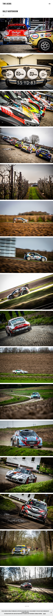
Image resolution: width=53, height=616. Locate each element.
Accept (44, 613)
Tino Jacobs (7, 4)
